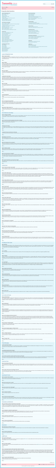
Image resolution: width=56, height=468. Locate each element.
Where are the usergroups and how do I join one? (35, 16)
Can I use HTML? (4, 45)
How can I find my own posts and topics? (34, 33)
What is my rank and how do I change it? (7, 28)
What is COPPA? (4, 14)
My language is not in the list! (5, 26)
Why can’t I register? (4, 15)
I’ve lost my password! (5, 18)
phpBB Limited (25, 438)
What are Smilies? (4, 46)
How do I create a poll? (5, 34)
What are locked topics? (5, 50)
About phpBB (10, 439)
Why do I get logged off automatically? (7, 19)
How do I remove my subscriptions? (33, 38)
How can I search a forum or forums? (33, 30)
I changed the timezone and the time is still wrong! (8, 25)
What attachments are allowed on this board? (34, 41)
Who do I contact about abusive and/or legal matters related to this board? (38, 46)
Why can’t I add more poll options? (6, 35)
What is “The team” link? (32, 19)
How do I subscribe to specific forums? (33, 37)
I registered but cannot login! (5, 16)
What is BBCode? (4, 44)
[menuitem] (7, 7)
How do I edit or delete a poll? (6, 36)
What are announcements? (5, 48)
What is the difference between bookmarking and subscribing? (36, 36)
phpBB (35, 138)
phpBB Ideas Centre (39, 444)
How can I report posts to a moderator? (7, 39)
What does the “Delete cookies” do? (6, 20)
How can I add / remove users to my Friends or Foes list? (36, 27)
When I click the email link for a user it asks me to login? (9, 29)
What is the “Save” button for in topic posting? (8, 40)
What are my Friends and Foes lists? (33, 26)
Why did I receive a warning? (5, 38)
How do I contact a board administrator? (34, 47)
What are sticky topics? (5, 49)
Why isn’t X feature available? (32, 45)
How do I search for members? (32, 32)
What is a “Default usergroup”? (32, 18)
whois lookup (7, 450)
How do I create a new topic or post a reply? (7, 32)
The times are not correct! (5, 24)
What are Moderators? (31, 14)
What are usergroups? (31, 15)
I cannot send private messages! (33, 22)
